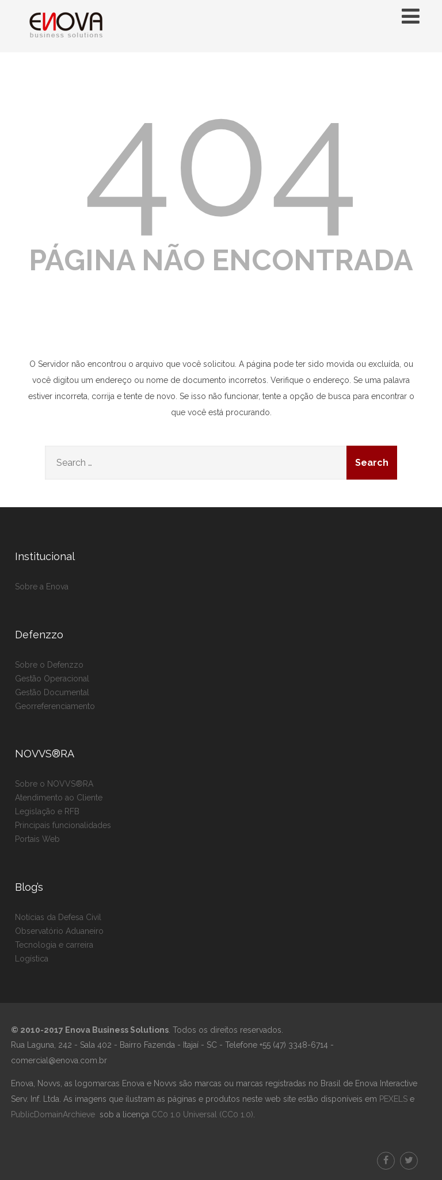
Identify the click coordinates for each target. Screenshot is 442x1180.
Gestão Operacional (52, 678)
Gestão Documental (52, 692)
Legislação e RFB (47, 811)
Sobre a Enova (41, 586)
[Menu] (411, 16)
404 (221, 158)
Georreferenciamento (55, 706)
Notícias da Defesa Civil (58, 917)
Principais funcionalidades (63, 825)
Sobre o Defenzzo (49, 664)
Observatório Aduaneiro (59, 931)
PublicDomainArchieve (53, 1114)
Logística (31, 958)
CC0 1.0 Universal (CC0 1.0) (201, 1114)
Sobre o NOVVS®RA (54, 783)
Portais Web (37, 839)
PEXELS (393, 1099)
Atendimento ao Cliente (58, 797)
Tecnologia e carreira (54, 944)
